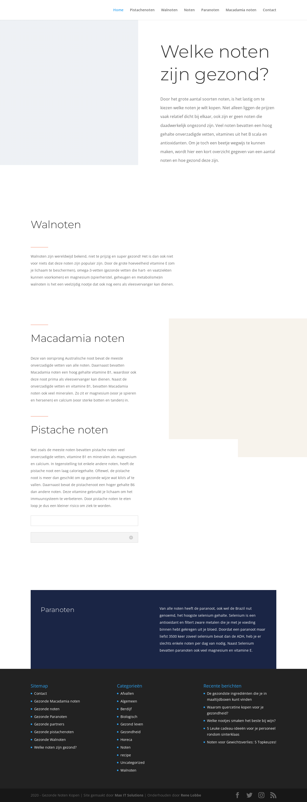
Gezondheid (130, 731)
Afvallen (127, 693)
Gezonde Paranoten (50, 716)
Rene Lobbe (191, 795)
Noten (189, 10)
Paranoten (210, 10)
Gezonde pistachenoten (54, 731)
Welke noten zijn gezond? (55, 747)
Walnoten (169, 10)
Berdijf (126, 708)
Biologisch (128, 716)
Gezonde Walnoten (50, 739)
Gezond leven (131, 724)
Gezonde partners (49, 724)
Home (118, 10)
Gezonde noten (47, 708)
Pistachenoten (142, 10)
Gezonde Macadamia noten (57, 701)
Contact (269, 10)
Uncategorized (132, 762)
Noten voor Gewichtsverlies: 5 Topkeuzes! (241, 742)
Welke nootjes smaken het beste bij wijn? (241, 720)
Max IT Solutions (129, 795)
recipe (125, 755)
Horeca (126, 739)
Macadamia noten (241, 10)
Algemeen (128, 701)
